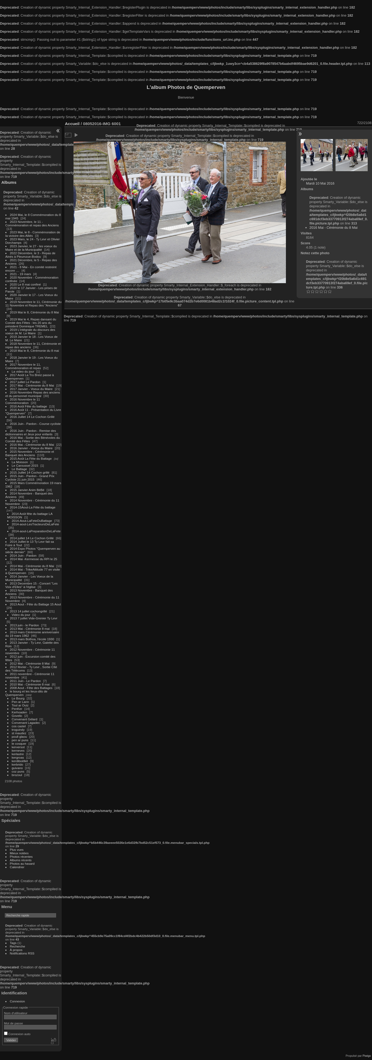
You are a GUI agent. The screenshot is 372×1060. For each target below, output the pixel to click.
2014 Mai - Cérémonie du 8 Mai (32, 566)
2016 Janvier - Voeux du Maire (31, 448)
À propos (16, 950)
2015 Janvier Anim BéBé (27, 490)
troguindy (18, 729)
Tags (13, 943)
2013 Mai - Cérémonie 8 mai (30, 628)
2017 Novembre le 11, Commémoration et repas (23, 366)
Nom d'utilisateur (15, 1013)
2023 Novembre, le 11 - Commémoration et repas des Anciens (32, 223)
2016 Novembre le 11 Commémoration (22, 401)
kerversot (18, 747)
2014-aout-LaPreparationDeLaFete (36, 531)
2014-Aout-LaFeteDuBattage (32, 520)
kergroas (18, 757)
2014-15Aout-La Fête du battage (33, 507)
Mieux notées (19, 853)
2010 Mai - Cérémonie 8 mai (30, 684)
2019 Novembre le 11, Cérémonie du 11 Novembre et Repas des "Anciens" (33, 303)
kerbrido (17, 764)
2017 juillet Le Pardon (25, 382)
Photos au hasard (22, 863)
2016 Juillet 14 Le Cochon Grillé (32, 416)
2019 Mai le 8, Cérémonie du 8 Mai (34, 312)
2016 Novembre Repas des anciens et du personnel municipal (32, 394)
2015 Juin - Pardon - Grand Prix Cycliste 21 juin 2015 (29, 477)
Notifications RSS (22, 953)
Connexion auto (17, 1034)
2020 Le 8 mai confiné (25, 284)
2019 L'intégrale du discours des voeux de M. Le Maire (30, 331)
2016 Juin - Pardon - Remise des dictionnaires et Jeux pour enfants (30, 432)
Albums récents (21, 860)
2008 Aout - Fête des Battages (31, 688)
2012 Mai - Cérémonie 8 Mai (30, 663)
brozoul (17, 775)
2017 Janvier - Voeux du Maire (31, 389)
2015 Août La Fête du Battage (31, 458)
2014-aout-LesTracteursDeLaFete (35, 524)
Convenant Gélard (25, 719)
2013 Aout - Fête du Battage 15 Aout (35, 604)
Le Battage (19, 469)
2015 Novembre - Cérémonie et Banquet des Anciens (29, 453)
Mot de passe (13, 1023)
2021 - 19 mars (20, 274)
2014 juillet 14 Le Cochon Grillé (32, 538)
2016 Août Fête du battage (28, 406)
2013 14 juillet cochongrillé (29, 611)
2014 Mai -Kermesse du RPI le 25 (33, 559)
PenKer (17, 708)
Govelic (17, 715)
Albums (8, 182)
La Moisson (20, 462)
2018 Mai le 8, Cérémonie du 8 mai (34, 350)
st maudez (19, 733)
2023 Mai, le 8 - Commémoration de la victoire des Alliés (32, 233)
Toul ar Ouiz (20, 705)
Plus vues (17, 849)
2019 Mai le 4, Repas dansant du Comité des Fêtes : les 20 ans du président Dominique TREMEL (30, 322)
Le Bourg (18, 698)
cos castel (19, 726)
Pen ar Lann (20, 701)
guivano (17, 768)
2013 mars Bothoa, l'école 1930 (32, 639)
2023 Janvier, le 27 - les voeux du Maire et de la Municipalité (31, 247)
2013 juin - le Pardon (24, 625)
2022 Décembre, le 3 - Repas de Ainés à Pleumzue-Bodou (30, 254)
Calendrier (17, 867)
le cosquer (19, 743)
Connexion (17, 1001)
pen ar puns (20, 740)
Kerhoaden (19, 712)
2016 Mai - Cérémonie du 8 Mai (32, 444)
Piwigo (367, 1055)
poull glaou (19, 736)
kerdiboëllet (20, 761)
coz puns (18, 771)
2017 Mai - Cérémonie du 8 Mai (32, 385)
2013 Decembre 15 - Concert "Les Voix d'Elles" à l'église (31, 585)
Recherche (17, 946)
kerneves (18, 750)
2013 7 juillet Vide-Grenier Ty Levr (33, 618)
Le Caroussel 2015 (25, 465)
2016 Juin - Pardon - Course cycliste (35, 423)
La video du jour (23, 371)
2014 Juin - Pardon (23, 555)
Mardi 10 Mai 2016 (320, 183)
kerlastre (18, 754)
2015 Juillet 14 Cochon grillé (30, 472)
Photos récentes (21, 856)
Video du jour (21, 614)
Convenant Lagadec (26, 722)
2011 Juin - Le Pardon (25, 681)
